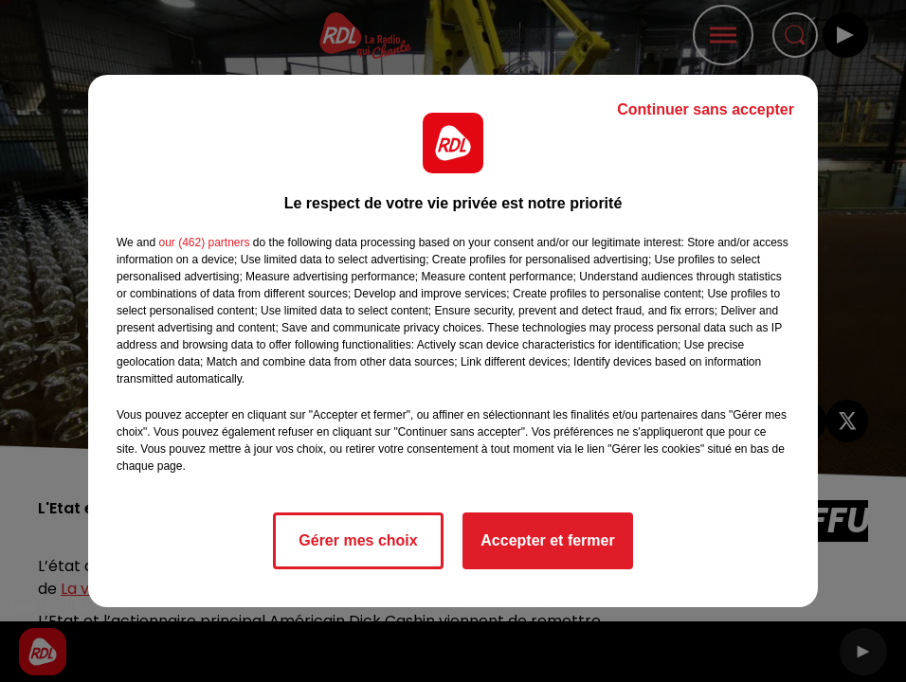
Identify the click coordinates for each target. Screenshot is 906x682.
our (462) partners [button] (203, 242)
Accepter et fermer (547, 540)
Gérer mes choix (358, 540)
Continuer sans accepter (705, 109)
